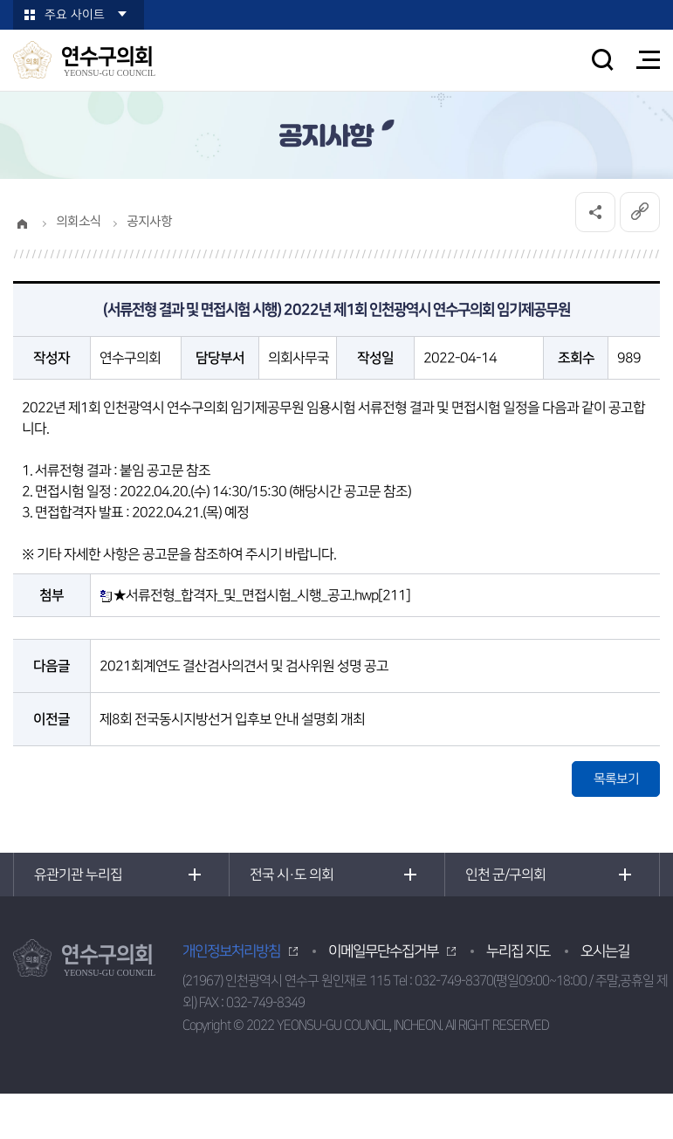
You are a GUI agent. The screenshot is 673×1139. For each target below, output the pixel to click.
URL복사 (640, 212)
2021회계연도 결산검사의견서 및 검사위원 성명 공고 (244, 666)
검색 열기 (602, 59)
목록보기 (616, 779)
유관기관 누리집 (78, 874)
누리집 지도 (518, 951)
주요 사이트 (75, 15)
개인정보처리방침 (231, 951)
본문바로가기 (0, 0)
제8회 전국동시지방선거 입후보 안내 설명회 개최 (232, 719)
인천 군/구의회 (505, 874)
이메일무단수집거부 (383, 951)
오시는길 (604, 951)
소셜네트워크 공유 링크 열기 (595, 212)
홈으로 (22, 223)
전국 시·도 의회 (291, 874)
